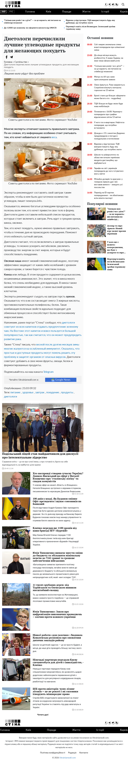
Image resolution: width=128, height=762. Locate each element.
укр (4, 12)
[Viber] (16, 57)
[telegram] (109, 4)
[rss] (116, 4)
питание (15, 392)
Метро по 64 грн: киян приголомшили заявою (104, 78)
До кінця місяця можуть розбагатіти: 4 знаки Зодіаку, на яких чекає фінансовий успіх (108, 58)
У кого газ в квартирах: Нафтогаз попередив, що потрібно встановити (109, 125)
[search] (123, 4)
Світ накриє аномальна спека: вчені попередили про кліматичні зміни (109, 47)
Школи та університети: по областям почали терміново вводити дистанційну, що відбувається (107, 159)
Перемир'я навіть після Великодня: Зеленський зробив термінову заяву (90, 28)
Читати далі (42, 715)
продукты (67, 392)
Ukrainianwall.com (67, 758)
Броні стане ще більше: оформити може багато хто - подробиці (109, 97)
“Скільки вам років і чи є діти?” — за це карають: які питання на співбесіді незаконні (32, 21)
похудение (52, 392)
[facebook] (105, 4)
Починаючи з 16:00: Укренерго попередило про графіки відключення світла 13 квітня (108, 114)
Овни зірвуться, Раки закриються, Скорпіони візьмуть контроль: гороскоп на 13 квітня (109, 87)
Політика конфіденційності (52, 753)
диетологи (10, 396)
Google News (60, 380)
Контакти (83, 753)
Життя (86, 11)
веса (54, 137)
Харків (124, 11)
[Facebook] (6, 57)
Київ (48, 11)
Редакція (72, 753)
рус (11, 12)
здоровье (27, 392)
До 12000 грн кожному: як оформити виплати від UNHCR (30, 28)
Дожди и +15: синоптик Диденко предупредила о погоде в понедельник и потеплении (109, 136)
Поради (66, 11)
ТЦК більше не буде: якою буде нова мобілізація (108, 105)
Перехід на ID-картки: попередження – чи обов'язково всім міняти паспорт (108, 195)
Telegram (48, 372)
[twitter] (112, 4)
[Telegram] (11, 57)
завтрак (39, 392)
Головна (30, 11)
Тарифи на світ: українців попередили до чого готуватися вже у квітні (108, 171)
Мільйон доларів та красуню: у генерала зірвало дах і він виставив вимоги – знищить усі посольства (108, 183)
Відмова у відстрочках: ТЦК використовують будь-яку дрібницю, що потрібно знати (90, 21)
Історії (105, 11)
